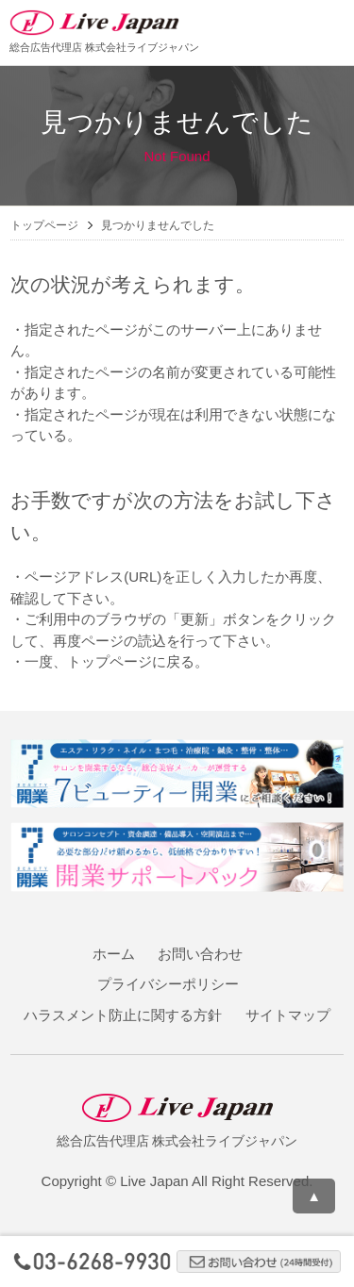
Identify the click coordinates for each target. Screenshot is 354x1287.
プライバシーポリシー (168, 984)
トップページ (44, 225)
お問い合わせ (200, 954)
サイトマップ (287, 1015)
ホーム (114, 954)
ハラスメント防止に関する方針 (123, 1015)
